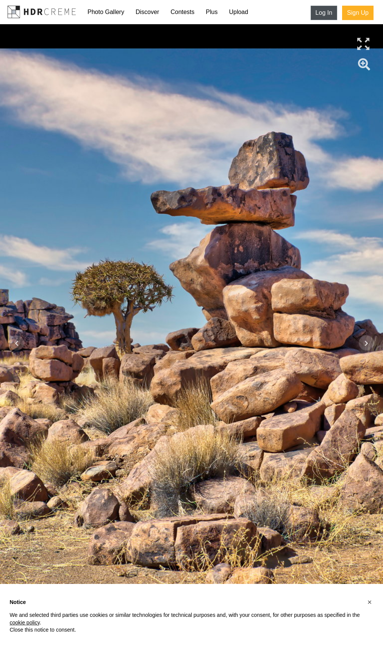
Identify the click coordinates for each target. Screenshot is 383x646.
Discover (147, 12)
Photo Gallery (106, 12)
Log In (324, 12)
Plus (211, 12)
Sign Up (358, 12)
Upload (238, 12)
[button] (370, 602)
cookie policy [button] (25, 623)
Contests (182, 12)
